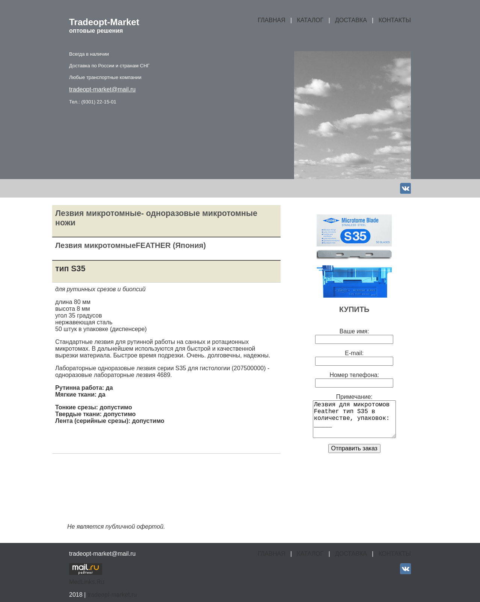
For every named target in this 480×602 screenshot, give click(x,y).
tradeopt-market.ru (112, 594)
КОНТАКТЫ (395, 20)
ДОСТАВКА (351, 20)
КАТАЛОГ (310, 20)
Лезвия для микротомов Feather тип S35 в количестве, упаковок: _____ (354, 419)
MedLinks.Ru (86, 582)
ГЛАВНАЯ (271, 20)
